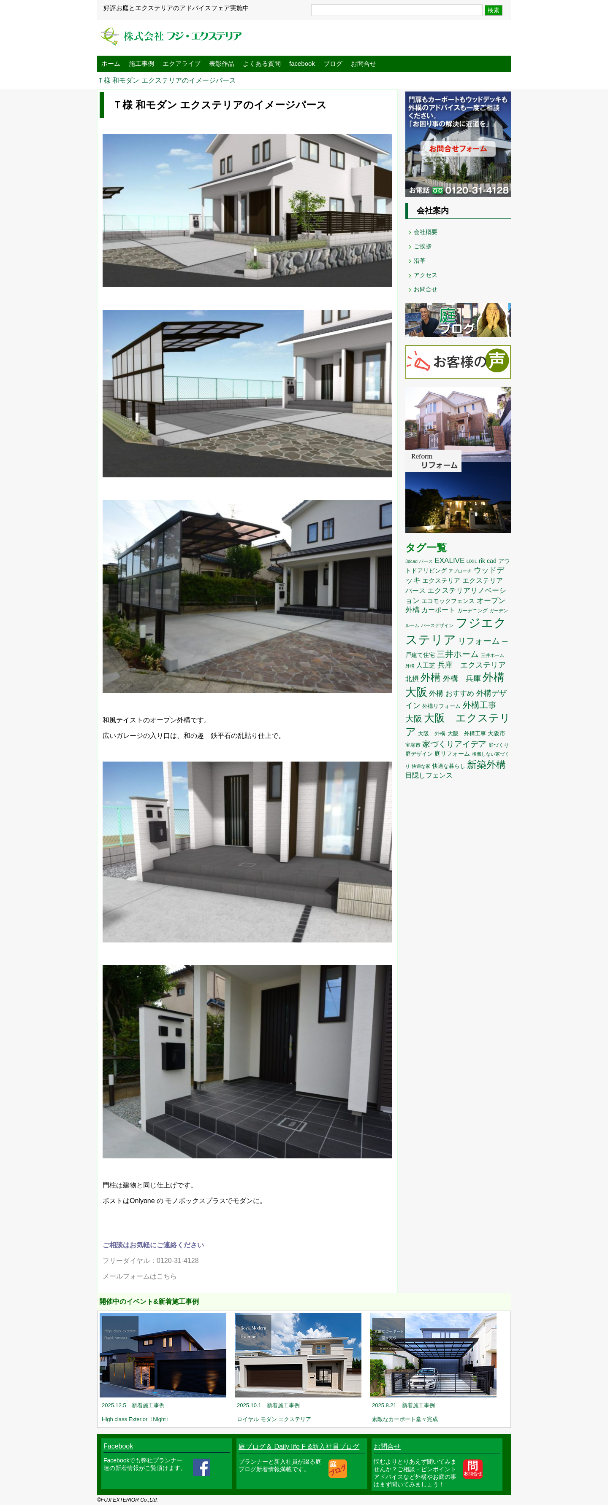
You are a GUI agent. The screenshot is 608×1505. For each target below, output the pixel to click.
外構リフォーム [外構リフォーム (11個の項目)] (441, 706)
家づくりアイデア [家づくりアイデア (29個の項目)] (454, 744)
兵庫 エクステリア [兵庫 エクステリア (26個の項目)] (471, 665)
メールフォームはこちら (140, 1276)
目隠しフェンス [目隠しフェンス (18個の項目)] (429, 775)
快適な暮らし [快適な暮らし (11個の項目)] (448, 766)
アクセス (425, 275)
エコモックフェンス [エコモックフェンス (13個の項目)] (448, 601)
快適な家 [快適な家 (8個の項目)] (421, 766)
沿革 (420, 260)
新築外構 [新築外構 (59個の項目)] (486, 764)
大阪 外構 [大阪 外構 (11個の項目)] (431, 734)
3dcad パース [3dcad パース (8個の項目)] (419, 561)
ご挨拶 (423, 246)
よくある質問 (262, 63)
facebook (302, 63)
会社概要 (425, 232)
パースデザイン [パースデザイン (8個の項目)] (437, 625)
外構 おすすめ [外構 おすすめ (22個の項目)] (451, 693)
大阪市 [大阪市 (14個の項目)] (496, 733)
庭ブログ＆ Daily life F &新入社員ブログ (299, 1446)
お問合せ (363, 63)
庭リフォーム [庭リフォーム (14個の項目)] (452, 753)
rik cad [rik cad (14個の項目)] (488, 560)
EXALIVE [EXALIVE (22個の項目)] (449, 561)
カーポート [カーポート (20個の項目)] (438, 610)
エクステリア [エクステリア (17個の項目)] (441, 580)
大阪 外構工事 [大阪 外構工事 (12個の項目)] (467, 733)
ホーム (110, 63)
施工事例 (141, 63)
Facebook (118, 1446)
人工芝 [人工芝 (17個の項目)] (425, 665)
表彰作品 (221, 63)
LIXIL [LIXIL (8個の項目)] (472, 561)
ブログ (332, 63)
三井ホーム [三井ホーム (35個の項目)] (458, 654)
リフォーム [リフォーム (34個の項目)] (479, 641)
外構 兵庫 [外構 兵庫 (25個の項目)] (462, 678)
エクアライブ (182, 63)
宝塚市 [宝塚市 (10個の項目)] (413, 745)
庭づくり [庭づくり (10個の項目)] (499, 745)
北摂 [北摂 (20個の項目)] (412, 678)
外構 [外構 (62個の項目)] (431, 677)
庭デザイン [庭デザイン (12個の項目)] (419, 754)
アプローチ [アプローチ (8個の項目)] (460, 570)
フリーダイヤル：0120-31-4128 (151, 1260)
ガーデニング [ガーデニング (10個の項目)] (472, 611)
